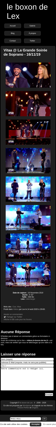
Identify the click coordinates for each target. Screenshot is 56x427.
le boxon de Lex (26, 407)
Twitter (32, 41)
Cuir (14, 307)
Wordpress (27, 410)
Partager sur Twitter (14, 317)
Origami (35, 412)
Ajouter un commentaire (13, 314)
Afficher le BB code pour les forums (18, 319)
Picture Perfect (23, 412)
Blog (12, 33)
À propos (32, 33)
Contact (13, 41)
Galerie (32, 26)
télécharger (30, 299)
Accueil (13, 26)
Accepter (35, 424)
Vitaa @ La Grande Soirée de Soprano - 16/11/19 (25, 52)
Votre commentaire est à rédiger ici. (27, 381)
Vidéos (15, 309)
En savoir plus (49, 424)
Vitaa (19, 307)
